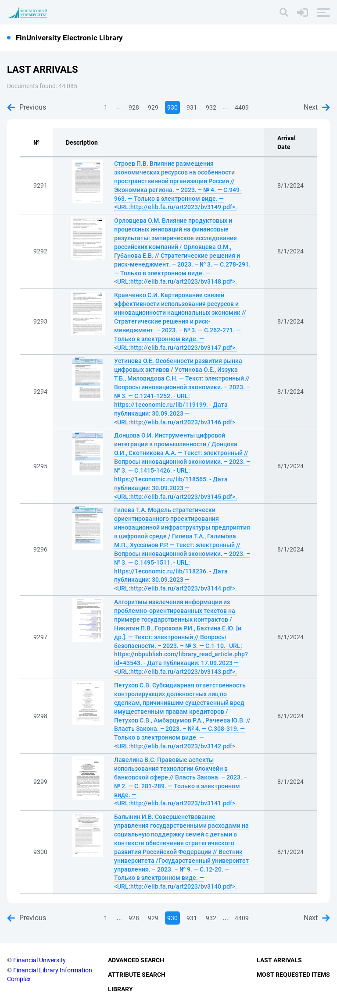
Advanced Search (136, 960)
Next (317, 107)
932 (211, 107)
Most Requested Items (293, 974)
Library (120, 989)
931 (191, 107)
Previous (26, 107)
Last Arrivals (279, 960)
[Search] (284, 12)
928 (134, 107)
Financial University (39, 960)
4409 (242, 107)
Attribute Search (136, 974)
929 (153, 107)
